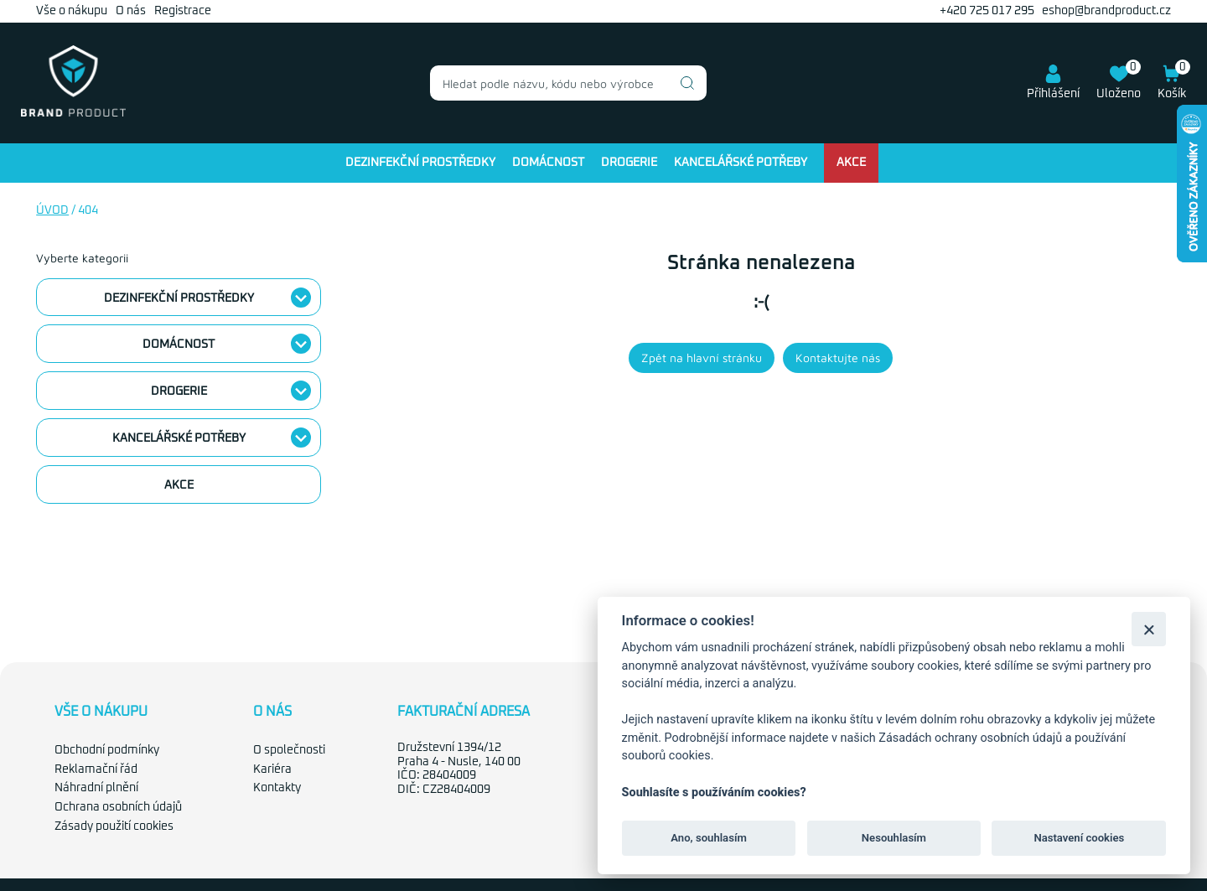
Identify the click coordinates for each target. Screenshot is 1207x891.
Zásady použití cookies (114, 826)
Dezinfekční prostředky (420, 162)
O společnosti (289, 750)
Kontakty (277, 788)
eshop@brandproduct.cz (1106, 11)
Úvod (52, 210)
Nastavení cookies (1078, 837)
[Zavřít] (1149, 629)
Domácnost (548, 162)
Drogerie (629, 162)
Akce (851, 162)
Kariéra (272, 769)
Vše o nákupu (71, 11)
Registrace (182, 11)
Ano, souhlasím (709, 837)
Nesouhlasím (894, 837)
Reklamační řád (95, 769)
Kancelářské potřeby (740, 162)
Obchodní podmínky (106, 750)
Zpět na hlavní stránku (701, 357)
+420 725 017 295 (987, 11)
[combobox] (568, 83)
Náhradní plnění (96, 788)
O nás (131, 11)
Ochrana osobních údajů (118, 807)
